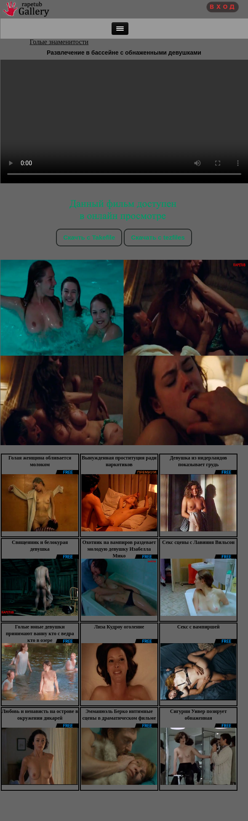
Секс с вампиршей (198, 627)
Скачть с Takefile (89, 237)
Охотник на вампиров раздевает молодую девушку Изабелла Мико (119, 549)
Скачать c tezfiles (157, 237)
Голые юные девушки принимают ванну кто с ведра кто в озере (40, 633)
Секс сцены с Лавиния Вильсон (198, 542)
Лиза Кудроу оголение (119, 627)
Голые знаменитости (59, 41)
